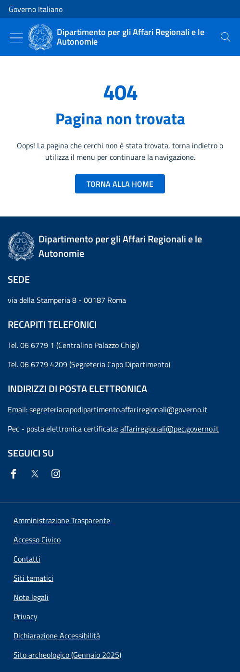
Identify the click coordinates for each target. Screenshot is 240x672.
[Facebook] (15, 473)
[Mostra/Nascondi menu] (16, 38)
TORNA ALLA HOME (120, 184)
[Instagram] (57, 473)
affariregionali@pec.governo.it (169, 428)
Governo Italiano (36, 9)
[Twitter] (36, 473)
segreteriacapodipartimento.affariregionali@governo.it (118, 409)
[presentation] (225, 37)
